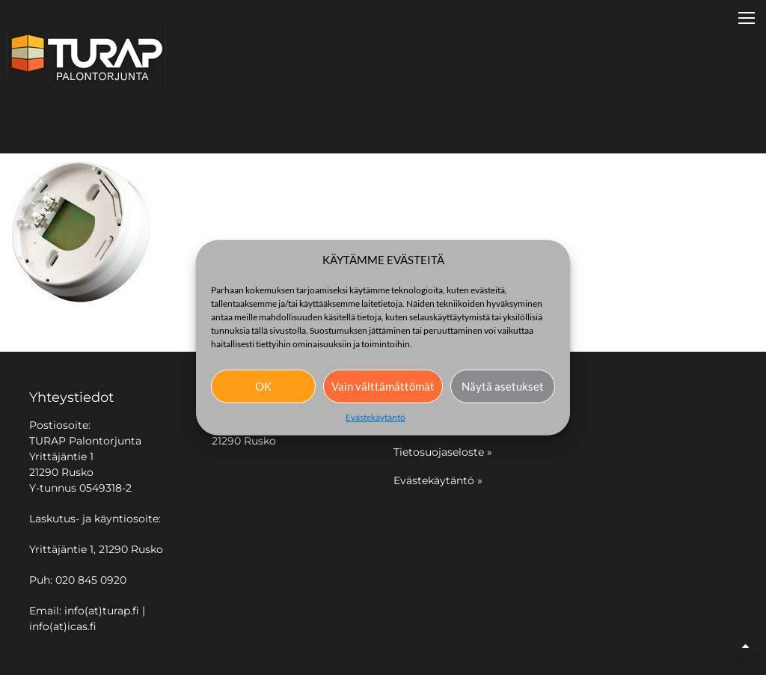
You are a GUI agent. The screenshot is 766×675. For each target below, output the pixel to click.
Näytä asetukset (503, 386)
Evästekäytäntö (375, 416)
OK (263, 386)
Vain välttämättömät (383, 386)
